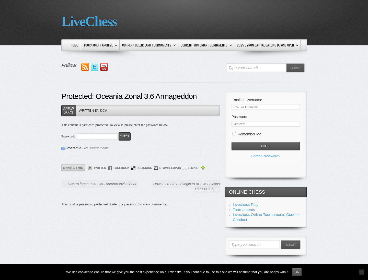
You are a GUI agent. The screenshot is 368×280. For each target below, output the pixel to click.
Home (74, 45)
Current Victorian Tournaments (205, 45)
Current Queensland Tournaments (148, 45)
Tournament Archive (99, 45)
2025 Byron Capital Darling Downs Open (266, 45)
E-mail (193, 167)
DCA (103, 110)
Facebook (121, 167)
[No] (361, 272)
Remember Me (247, 134)
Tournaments (244, 209)
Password (239, 117)
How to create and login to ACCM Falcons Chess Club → (186, 186)
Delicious (144, 167)
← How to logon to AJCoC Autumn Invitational (99, 184)
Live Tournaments (95, 148)
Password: (89, 136)
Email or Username (247, 100)
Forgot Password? (265, 156)
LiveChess (89, 21)
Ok (297, 272)
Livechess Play (245, 204)
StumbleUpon (170, 167)
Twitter (100, 167)
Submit (295, 68)
